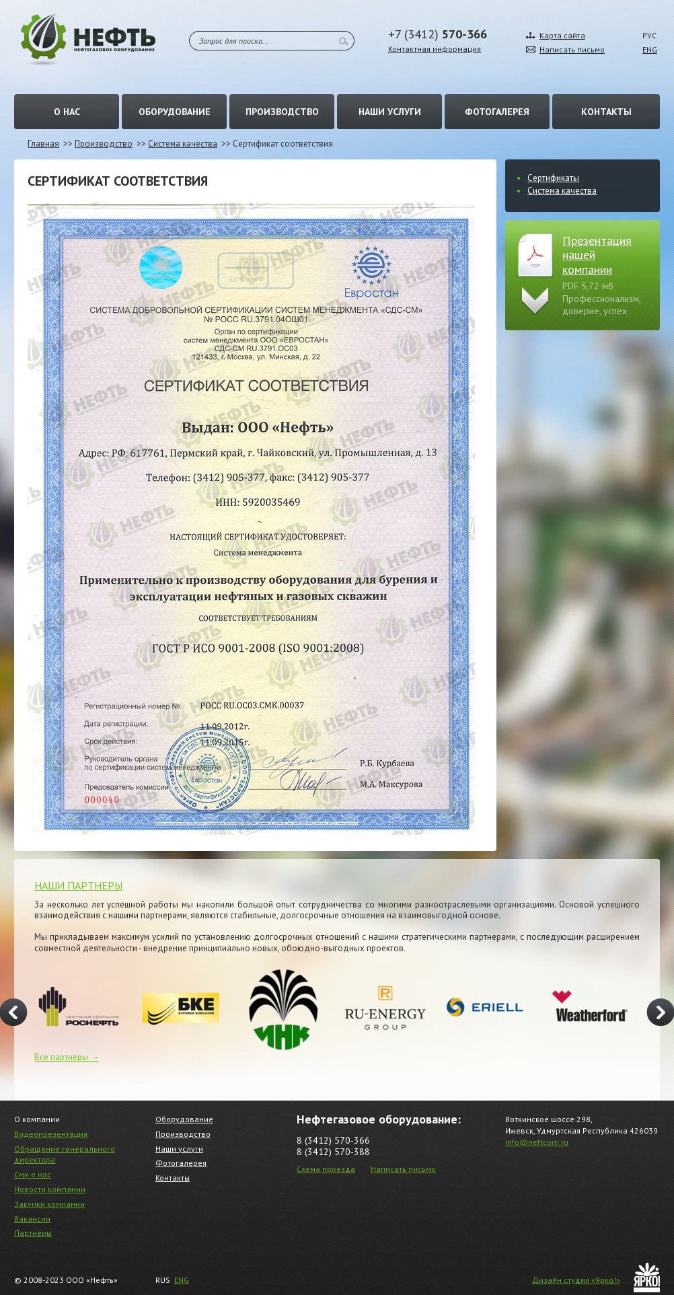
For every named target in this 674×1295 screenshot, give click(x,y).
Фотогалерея (497, 112)
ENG (649, 49)
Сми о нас (32, 1174)
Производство (282, 112)
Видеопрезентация (50, 1134)
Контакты (606, 112)
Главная (43, 143)
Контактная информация (434, 49)
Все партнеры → (66, 1057)
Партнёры (33, 1233)
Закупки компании (49, 1204)
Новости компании (49, 1189)
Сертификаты (553, 178)
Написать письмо (572, 49)
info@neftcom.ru (536, 1142)
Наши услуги (390, 112)
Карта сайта (562, 35)
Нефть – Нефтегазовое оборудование (88, 39)
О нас (67, 112)
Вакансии (32, 1219)
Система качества (182, 143)
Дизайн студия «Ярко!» (576, 1280)
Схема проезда (326, 1169)
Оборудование (175, 112)
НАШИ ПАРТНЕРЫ (78, 885)
